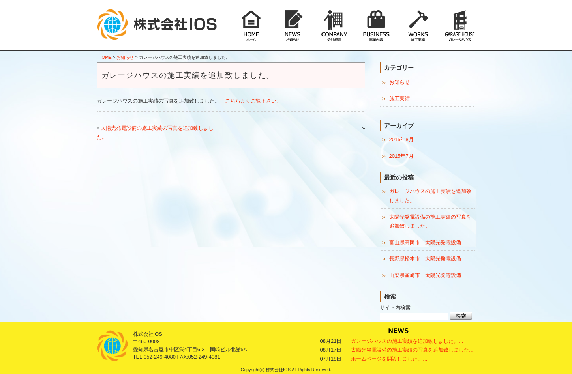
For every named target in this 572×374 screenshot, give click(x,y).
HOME (105, 57)
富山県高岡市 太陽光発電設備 (425, 242)
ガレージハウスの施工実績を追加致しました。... (407, 341)
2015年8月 (401, 139)
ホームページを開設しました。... (389, 359)
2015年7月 (401, 156)
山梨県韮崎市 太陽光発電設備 (425, 275)
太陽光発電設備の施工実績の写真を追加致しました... (412, 350)
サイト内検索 (395, 307)
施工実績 (399, 98)
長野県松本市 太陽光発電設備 (425, 259)
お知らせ (125, 57)
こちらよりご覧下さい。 (253, 101)
